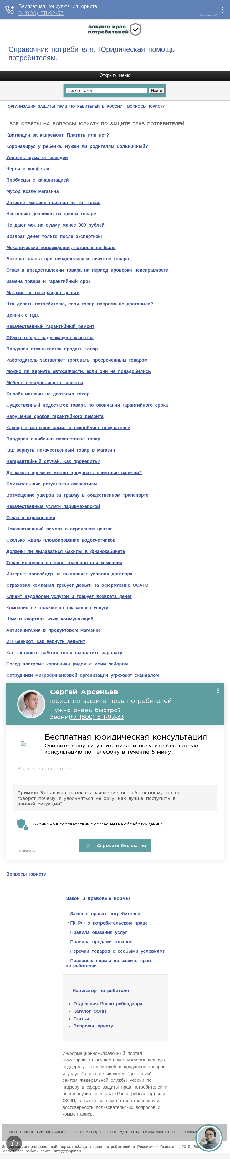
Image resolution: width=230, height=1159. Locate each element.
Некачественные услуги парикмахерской (53, 506)
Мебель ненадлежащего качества (44, 382)
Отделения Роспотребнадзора (108, 1003)
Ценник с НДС (23, 315)
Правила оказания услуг (98, 932)
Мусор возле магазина (32, 191)
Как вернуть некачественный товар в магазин (60, 450)
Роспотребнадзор (88, 1132)
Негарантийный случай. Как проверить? (53, 461)
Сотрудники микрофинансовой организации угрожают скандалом (82, 675)
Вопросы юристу (26, 873)
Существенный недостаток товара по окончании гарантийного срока (87, 405)
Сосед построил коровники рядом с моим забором (67, 663)
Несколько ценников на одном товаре (51, 213)
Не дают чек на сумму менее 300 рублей (55, 225)
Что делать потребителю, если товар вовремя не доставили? (79, 303)
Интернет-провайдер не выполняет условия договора (69, 573)
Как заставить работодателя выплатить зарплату (64, 652)
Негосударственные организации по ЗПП (143, 1132)
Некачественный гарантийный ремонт (50, 326)
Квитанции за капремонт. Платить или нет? (57, 135)
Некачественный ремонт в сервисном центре (59, 528)
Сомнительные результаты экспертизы (51, 483)
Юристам (191, 1132)
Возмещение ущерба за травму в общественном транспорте (77, 495)
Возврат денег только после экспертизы (54, 236)
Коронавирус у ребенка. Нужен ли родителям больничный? (77, 146)
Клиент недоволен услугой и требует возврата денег (69, 596)
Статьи (81, 1018)
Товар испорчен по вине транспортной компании (64, 562)
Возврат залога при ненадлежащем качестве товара (67, 258)
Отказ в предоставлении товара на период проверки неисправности (87, 270)
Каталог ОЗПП (90, 1011)
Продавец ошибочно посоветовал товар (53, 438)
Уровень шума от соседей (37, 157)
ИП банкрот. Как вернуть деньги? (45, 641)
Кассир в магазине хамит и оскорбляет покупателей (68, 427)
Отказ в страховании (30, 517)
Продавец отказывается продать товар (52, 348)
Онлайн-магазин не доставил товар (47, 393)
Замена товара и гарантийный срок (48, 281)
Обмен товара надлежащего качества (50, 337)
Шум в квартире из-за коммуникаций (50, 618)
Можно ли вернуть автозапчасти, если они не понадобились (78, 371)
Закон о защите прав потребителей (37, 1132)
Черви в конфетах (27, 168)
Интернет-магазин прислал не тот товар (53, 202)
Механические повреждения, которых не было (61, 247)
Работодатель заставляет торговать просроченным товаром (76, 360)
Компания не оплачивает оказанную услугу (57, 607)
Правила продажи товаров (101, 941)
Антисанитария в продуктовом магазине (53, 630)
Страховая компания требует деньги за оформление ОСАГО (77, 585)
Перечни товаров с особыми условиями (118, 951)
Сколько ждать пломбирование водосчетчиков (60, 540)
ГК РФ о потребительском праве (109, 923)
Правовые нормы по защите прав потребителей (108, 963)
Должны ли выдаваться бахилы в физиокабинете (65, 551)
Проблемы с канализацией (37, 180)
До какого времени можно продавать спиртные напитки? (74, 472)
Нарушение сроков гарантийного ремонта (55, 416)
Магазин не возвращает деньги (42, 292)
